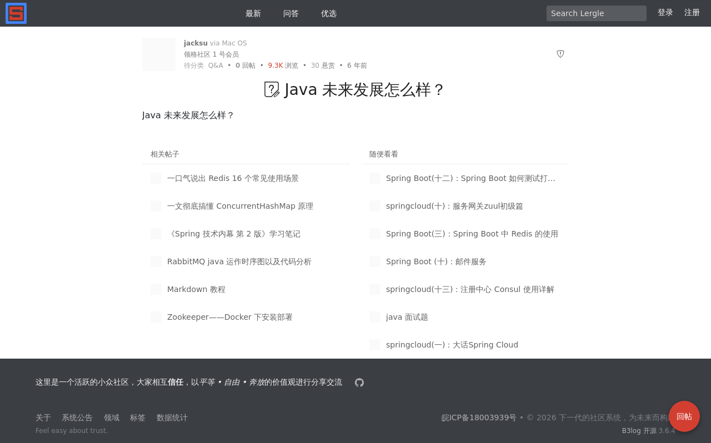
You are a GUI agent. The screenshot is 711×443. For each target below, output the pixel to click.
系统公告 (77, 417)
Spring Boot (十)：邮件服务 (436, 261)
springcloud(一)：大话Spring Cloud (452, 344)
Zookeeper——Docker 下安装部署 (230, 317)
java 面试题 (407, 317)
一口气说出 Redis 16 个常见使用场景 (233, 178)
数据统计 (172, 417)
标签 (138, 417)
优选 (324, 13)
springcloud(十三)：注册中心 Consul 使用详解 (470, 289)
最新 (249, 13)
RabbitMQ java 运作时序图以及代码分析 (239, 261)
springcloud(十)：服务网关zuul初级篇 (454, 206)
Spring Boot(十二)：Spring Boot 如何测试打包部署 (473, 178)
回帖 (246, 65)
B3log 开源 (639, 431)
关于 (43, 417)
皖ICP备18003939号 (479, 417)
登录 (665, 12)
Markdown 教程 (196, 289)
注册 (692, 12)
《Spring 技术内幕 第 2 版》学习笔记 (234, 233)
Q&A (215, 65)
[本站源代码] (360, 381)
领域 (111, 417)
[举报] (560, 54)
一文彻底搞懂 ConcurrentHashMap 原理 (240, 206)
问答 (286, 13)
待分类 (194, 65)
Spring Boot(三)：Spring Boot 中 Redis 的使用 (472, 233)
